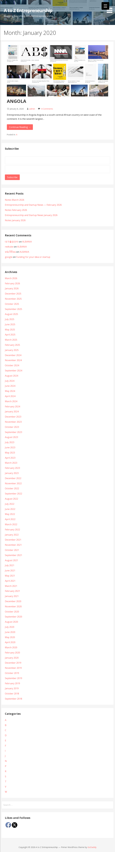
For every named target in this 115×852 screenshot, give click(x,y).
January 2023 (12, 473)
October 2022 (12, 488)
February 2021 (12, 591)
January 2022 (12, 534)
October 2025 (12, 303)
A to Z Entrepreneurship (28, 10)
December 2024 (13, 355)
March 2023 (11, 462)
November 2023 (13, 421)
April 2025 (10, 334)
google (8, 256)
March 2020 (11, 647)
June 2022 (10, 509)
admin (32, 108)
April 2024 (10, 396)
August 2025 (11, 314)
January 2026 (12, 288)
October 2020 (12, 611)
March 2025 (11, 339)
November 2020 (13, 606)
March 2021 (11, 586)
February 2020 (12, 652)
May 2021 (10, 575)
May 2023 (10, 452)
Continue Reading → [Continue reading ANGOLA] (20, 127)
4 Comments (47, 108)
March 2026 (11, 278)
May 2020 (10, 637)
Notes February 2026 (16, 210)
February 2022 (12, 529)
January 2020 (12, 657)
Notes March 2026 (14, 199)
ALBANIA (27, 241)
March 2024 (11, 401)
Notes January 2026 (15, 220)
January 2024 (12, 411)
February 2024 (12, 406)
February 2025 (12, 344)
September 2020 (13, 616)
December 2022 (13, 478)
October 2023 (12, 427)
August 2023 (11, 437)
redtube (9, 246)
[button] (110, 7)
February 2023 (12, 467)
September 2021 (13, 555)
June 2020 (10, 632)
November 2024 (13, 360)
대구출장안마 (11, 241)
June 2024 (10, 385)
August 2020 (11, 621)
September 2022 (13, 493)
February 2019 (12, 683)
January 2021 (12, 596)
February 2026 (12, 283)
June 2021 (10, 570)
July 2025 (9, 319)
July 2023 (9, 442)
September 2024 (13, 370)
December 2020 (13, 601)
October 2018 (12, 693)
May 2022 (10, 514)
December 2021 (13, 539)
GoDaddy (92, 847)
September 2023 (13, 432)
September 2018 (13, 698)
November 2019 (13, 667)
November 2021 (13, 544)
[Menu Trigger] (105, 6)
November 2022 (13, 483)
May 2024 (10, 391)
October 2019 (12, 673)
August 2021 (11, 560)
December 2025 (13, 293)
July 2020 (9, 626)
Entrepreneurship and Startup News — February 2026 (33, 204)
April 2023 (10, 457)
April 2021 (10, 580)
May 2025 (10, 329)
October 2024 (12, 365)
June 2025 (10, 324)
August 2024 (11, 375)
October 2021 (12, 550)
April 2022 (10, 519)
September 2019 (13, 678)
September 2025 (13, 309)
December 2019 (13, 662)
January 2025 (12, 350)
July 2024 (9, 380)
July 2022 (9, 503)
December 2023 (13, 416)
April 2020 (10, 642)
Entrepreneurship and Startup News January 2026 (31, 215)
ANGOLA (16, 101)
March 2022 (11, 524)
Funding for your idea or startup (33, 256)
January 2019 (12, 688)
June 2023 (10, 447)
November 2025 (13, 298)
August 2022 (11, 498)
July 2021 (9, 565)
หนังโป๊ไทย (10, 251)
